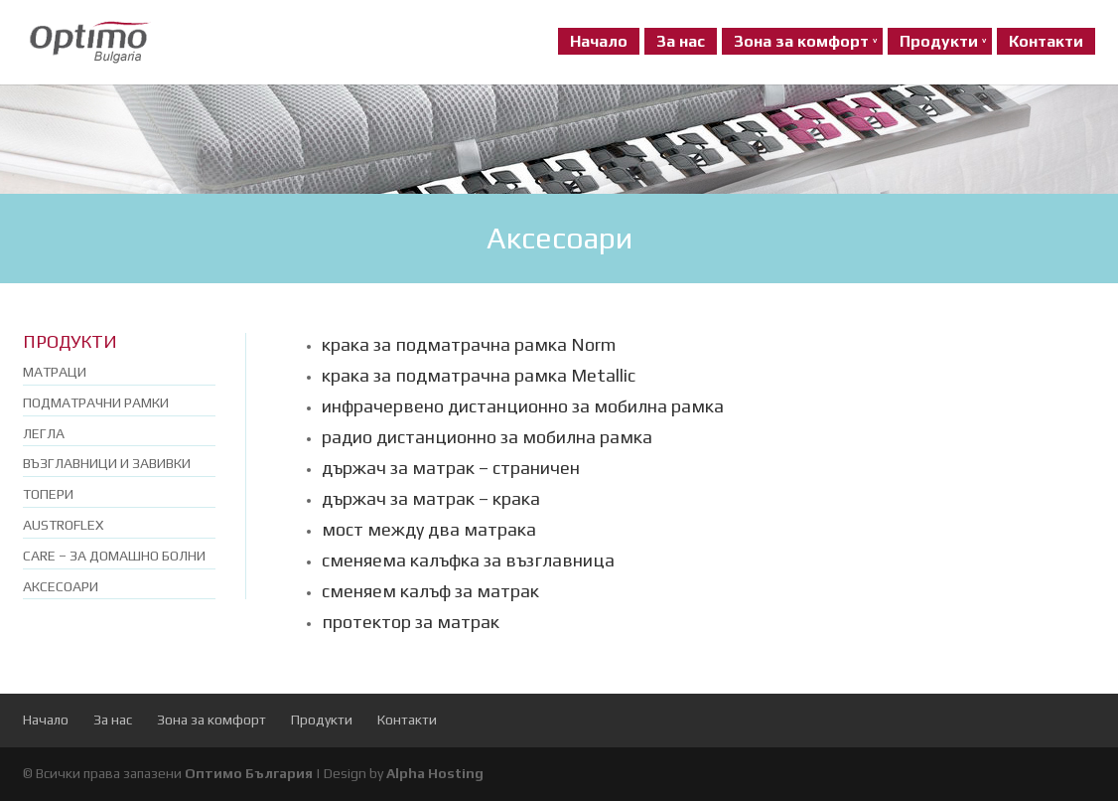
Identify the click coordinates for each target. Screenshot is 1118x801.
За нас (680, 41)
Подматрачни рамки (96, 402)
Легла (44, 433)
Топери (48, 494)
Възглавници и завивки (107, 463)
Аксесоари (60, 586)
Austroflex (63, 525)
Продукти (939, 41)
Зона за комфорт (801, 41)
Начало (599, 41)
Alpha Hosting (435, 773)
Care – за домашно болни (114, 555)
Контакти (1046, 41)
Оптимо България (249, 773)
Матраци (54, 372)
